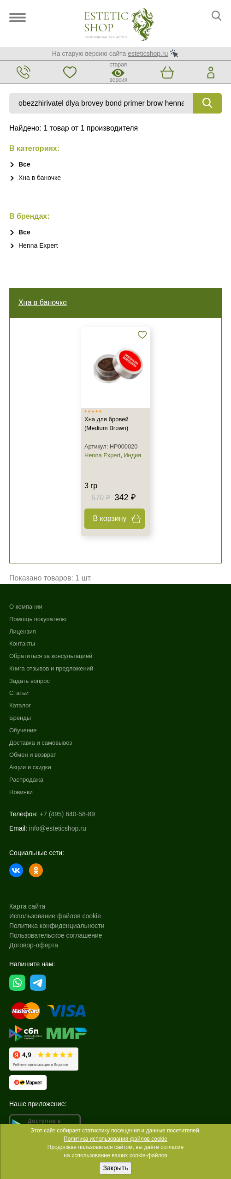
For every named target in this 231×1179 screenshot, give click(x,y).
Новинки (21, 792)
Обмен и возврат (32, 755)
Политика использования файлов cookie (115, 1139)
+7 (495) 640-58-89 (67, 814)
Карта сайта (27, 906)
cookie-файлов (148, 1155)
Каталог (20, 705)
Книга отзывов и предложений (51, 668)
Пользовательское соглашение (55, 935)
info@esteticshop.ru (57, 828)
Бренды (20, 718)
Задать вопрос (29, 680)
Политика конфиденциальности (57, 925)
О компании (25, 606)
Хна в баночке (39, 177)
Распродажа (26, 780)
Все (24, 164)
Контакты (22, 643)
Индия (132, 455)
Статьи (19, 693)
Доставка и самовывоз (40, 742)
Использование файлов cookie (55, 916)
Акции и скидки (30, 767)
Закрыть (115, 1168)
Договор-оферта (33, 945)
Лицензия (22, 631)
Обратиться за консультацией (50, 656)
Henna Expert (38, 245)
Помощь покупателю (37, 619)
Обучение (22, 730)
